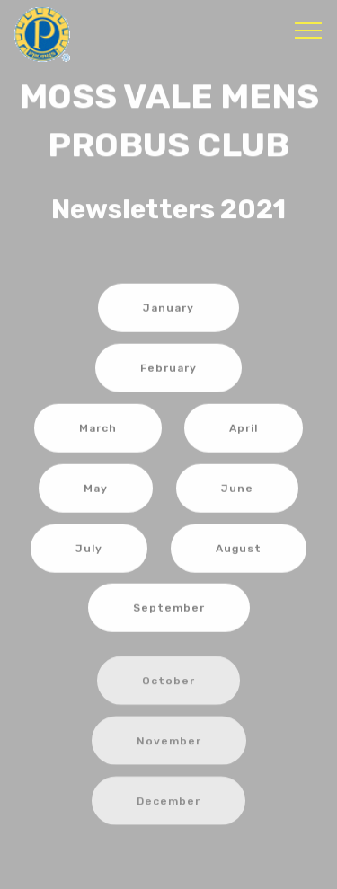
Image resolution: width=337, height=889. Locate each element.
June (237, 489)
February (168, 369)
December (168, 808)
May (96, 489)
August (239, 549)
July (88, 549)
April (243, 429)
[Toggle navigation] (309, 30)
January (168, 310)
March (98, 429)
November (169, 748)
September (169, 609)
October (168, 688)
